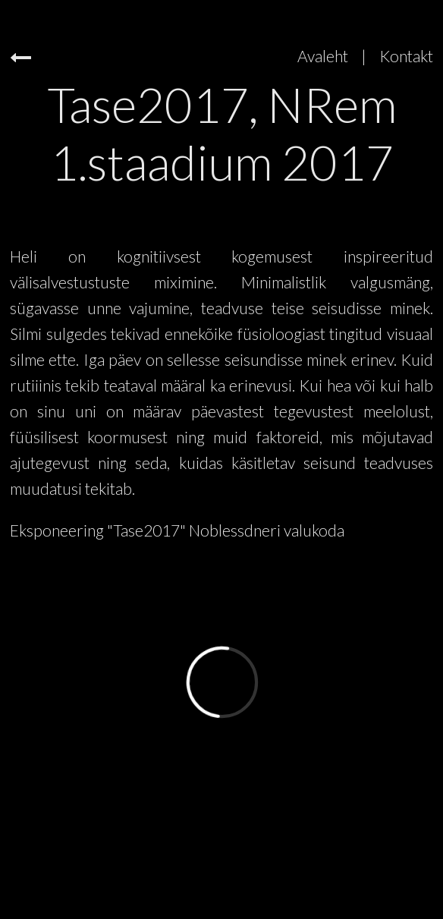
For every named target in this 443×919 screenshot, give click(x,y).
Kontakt (406, 55)
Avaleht (322, 55)
